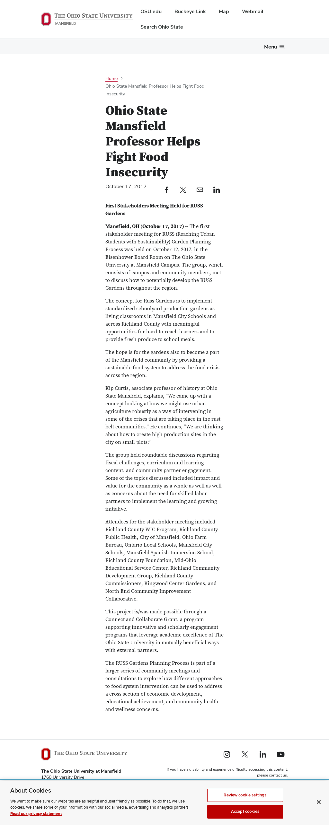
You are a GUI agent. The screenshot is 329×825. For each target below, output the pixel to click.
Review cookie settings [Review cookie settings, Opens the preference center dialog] (245, 795)
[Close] (319, 802)
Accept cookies (245, 811)
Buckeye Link (190, 11)
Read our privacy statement (36, 813)
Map (224, 11)
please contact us (272, 775)
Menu (270, 46)
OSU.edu (151, 11)
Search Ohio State (161, 26)
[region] (164, 803)
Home (111, 78)
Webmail (252, 11)
